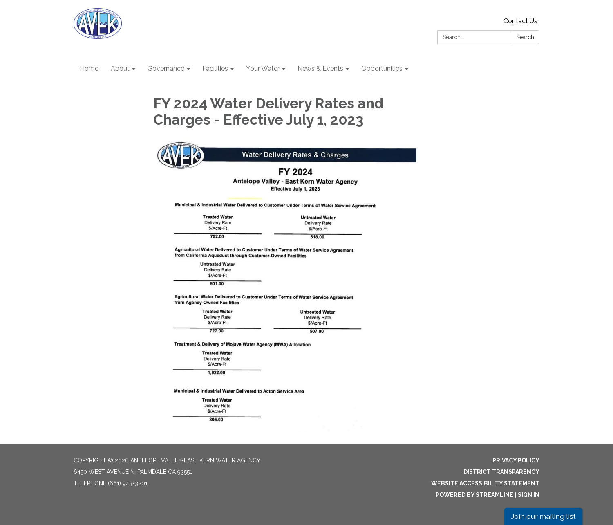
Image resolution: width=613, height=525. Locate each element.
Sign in (528, 494)
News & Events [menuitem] (320, 68)
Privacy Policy (515, 460)
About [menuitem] (120, 68)
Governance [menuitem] (166, 68)
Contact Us (520, 21)
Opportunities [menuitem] (382, 68)
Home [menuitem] (89, 68)
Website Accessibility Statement (485, 483)
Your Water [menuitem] (263, 68)
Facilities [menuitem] (215, 68)
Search (525, 37)
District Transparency (501, 472)
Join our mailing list (543, 516)
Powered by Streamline (474, 494)
